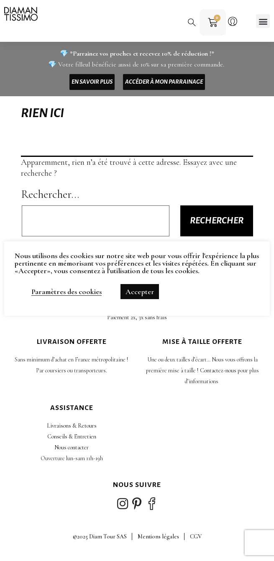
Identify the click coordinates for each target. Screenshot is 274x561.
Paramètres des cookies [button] (66, 291)
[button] (190, 20)
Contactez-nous (218, 370)
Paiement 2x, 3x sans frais (137, 317)
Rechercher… (50, 194)
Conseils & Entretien (71, 436)
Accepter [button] (139, 291)
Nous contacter (71, 447)
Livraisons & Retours (72, 425)
